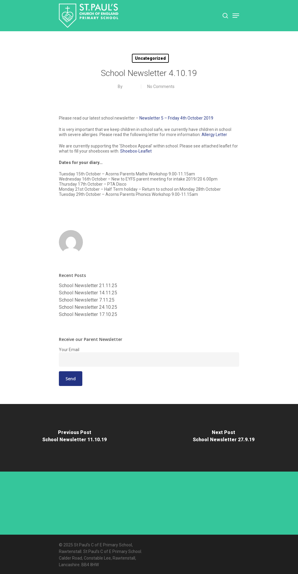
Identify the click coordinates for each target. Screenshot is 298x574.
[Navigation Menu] (236, 16)
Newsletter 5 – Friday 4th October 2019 (176, 118)
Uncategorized (150, 58)
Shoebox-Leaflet (136, 151)
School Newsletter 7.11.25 (86, 300)
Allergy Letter (214, 134)
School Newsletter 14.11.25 (88, 292)
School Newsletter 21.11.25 (88, 285)
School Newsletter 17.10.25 (88, 314)
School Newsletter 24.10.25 (88, 307)
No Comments (161, 86)
